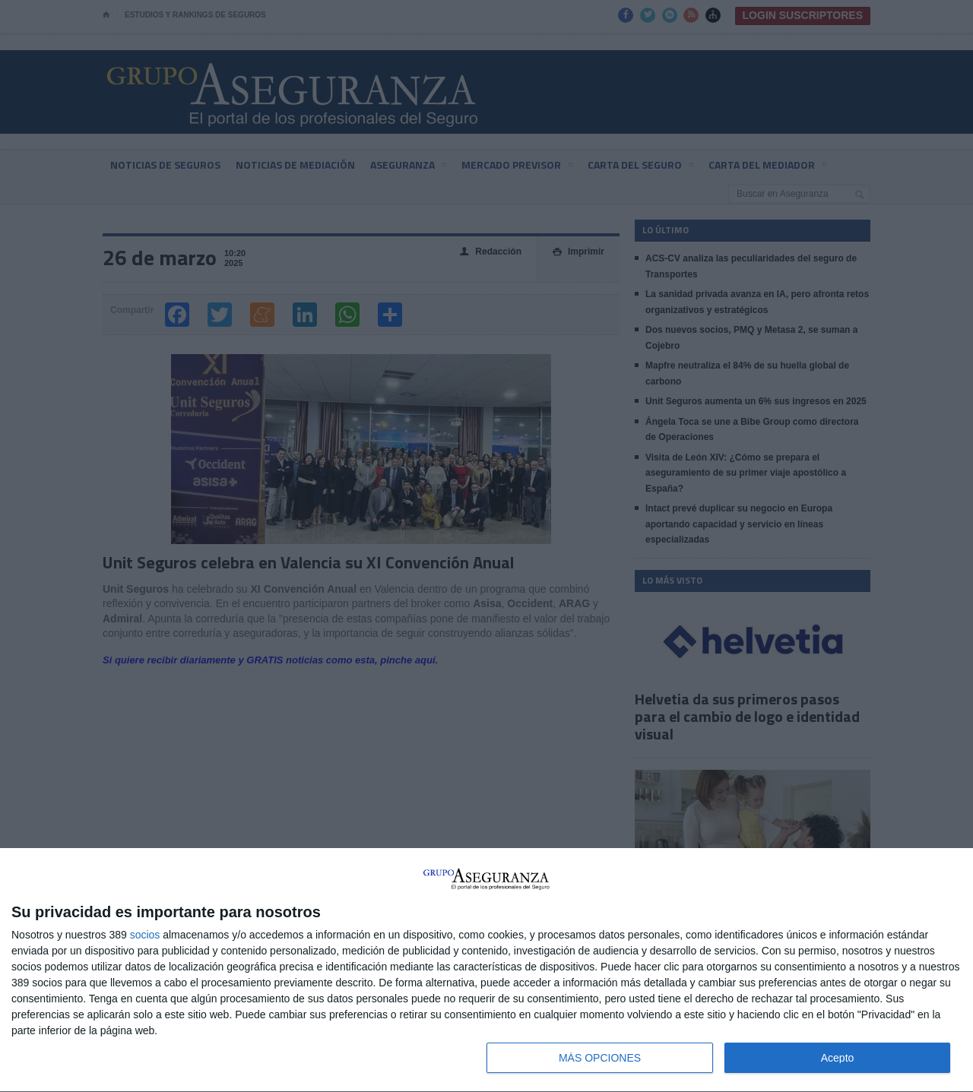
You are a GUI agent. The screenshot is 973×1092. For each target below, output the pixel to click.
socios (145, 934)
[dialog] (486, 970)
